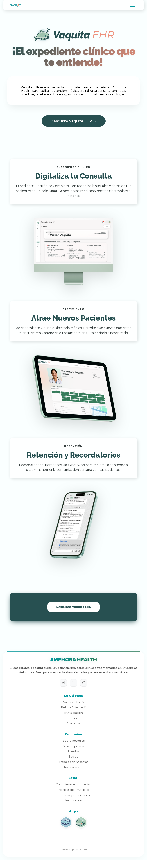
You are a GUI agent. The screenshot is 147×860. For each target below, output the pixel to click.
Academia (74, 723)
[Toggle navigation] (132, 5)
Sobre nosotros (74, 740)
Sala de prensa (73, 746)
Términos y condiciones (73, 795)
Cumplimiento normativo (73, 784)
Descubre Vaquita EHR (74, 121)
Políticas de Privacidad (73, 789)
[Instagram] (73, 683)
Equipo (73, 756)
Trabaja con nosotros (73, 762)
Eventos (73, 751)
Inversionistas (73, 767)
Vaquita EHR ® (73, 702)
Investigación (73, 712)
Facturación (73, 800)
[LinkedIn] (63, 683)
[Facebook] (83, 683)
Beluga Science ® (73, 707)
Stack (74, 718)
